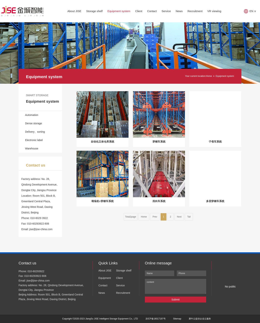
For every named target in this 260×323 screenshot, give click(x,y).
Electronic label (34, 140)
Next (179, 216)
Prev (154, 216)
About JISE (74, 11)
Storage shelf (94, 11)
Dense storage (33, 123)
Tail (189, 216)
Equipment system (118, 11)
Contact (152, 11)
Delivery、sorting (35, 131)
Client (138, 11)
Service (166, 11)
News (179, 11)
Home (209, 76)
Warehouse (31, 148)
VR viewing (214, 11)
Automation (31, 114)
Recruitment (194, 11)
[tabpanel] (130, 53)
